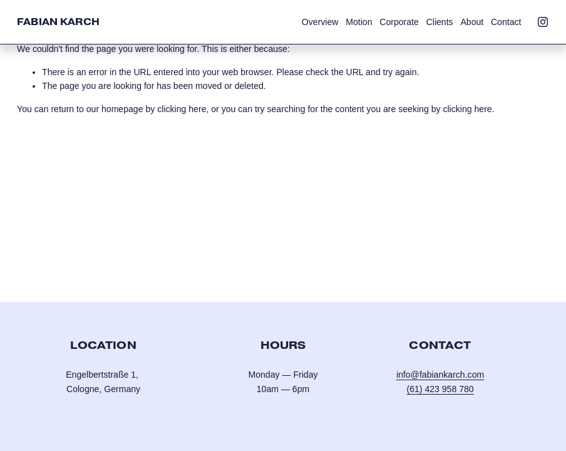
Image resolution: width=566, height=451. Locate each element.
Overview (320, 22)
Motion (359, 22)
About (471, 22)
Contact (506, 22)
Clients (439, 22)
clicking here (181, 109)
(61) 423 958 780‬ (439, 389)
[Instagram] (543, 22)
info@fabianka (424, 375)
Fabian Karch (58, 22)
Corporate (399, 22)
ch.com (470, 375)
